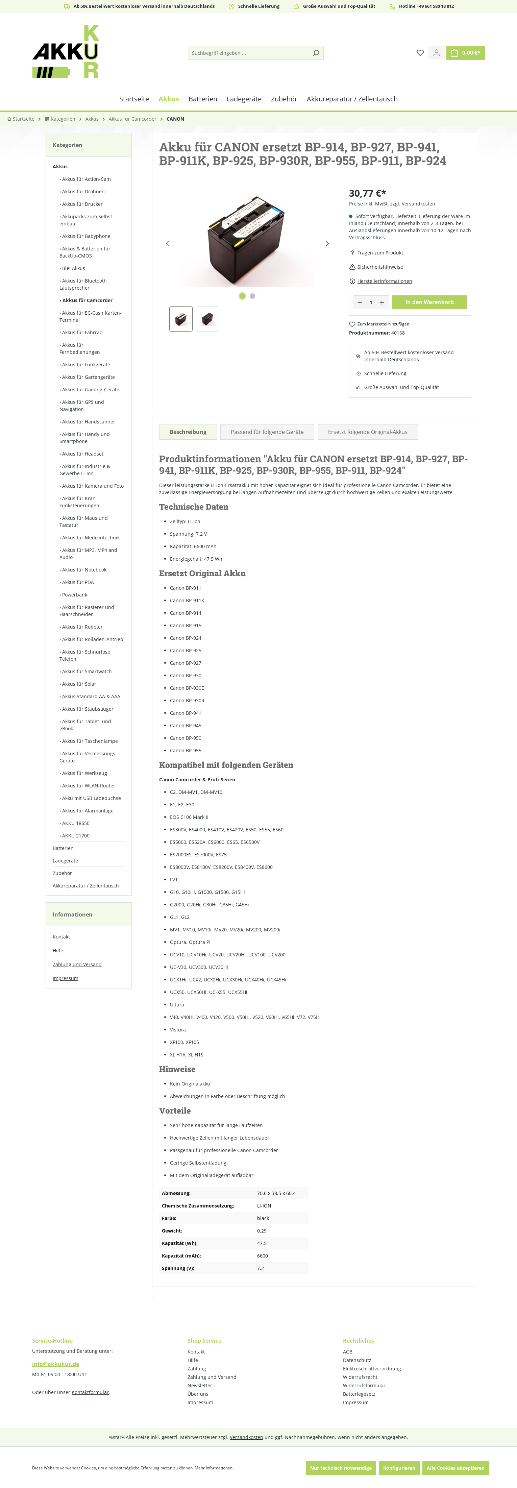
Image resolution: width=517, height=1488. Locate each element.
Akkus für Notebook (84, 569)
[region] (247, 259)
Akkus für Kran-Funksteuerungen (79, 502)
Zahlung (197, 1368)
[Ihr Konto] (436, 52)
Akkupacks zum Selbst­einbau (86, 220)
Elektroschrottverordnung (372, 1368)
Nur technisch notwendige (341, 1468)
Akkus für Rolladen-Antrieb (92, 639)
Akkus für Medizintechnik (91, 537)
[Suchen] (315, 52)
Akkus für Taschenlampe (90, 741)
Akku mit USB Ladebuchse (91, 798)
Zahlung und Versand (77, 964)
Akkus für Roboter (82, 627)
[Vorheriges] (167, 243)
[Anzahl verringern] (360, 302)
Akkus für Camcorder (88, 300)
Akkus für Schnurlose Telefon (84, 655)
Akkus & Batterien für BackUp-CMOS (84, 252)
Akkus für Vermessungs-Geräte (88, 757)
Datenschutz (357, 1360)
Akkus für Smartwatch (87, 671)
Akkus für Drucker (82, 204)
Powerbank (74, 594)
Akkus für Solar (79, 684)
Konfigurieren (399, 1468)
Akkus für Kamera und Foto (93, 486)
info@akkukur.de (55, 1364)
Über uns (198, 1394)
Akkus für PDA (78, 582)
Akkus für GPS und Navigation (81, 405)
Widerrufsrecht (360, 1377)
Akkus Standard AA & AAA (91, 696)
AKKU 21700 (76, 835)
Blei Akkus (73, 268)
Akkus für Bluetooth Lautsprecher (83, 284)
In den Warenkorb (429, 302)
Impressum (65, 978)
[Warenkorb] (465, 53)
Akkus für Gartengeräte (88, 377)
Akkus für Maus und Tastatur (83, 521)
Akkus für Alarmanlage (88, 810)
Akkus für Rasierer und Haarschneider (86, 610)
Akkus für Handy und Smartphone (84, 437)
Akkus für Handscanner (88, 421)
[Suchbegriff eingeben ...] (248, 52)
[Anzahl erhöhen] (382, 302)
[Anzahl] (370, 302)
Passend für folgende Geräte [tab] (267, 432)
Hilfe (58, 950)
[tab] (188, 432)
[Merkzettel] (420, 52)
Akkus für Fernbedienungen (79, 348)
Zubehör (62, 873)
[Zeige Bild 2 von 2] (252, 296)
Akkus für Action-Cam (86, 179)
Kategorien (60, 119)
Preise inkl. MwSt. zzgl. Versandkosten (392, 203)
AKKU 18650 (76, 823)
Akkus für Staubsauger (88, 709)
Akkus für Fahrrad (82, 332)
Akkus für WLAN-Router (88, 785)
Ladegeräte (65, 860)
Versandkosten (246, 1437)
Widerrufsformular (364, 1385)
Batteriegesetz (359, 1394)
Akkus (60, 166)
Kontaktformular (90, 1392)
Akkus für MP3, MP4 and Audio (88, 553)
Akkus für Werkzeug (84, 773)
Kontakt (61, 936)
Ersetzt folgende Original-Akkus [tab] (368, 432)
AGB (347, 1351)
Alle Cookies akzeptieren (456, 1468)
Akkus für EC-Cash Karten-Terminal (90, 316)
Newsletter (200, 1385)
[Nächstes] (327, 243)
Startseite (20, 119)
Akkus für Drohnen (83, 191)
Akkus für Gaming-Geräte (90, 389)
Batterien (63, 848)
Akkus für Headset (82, 453)
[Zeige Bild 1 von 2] (242, 296)
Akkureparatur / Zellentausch (86, 885)
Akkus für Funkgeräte (86, 364)
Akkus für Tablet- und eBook (85, 725)
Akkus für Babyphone (86, 236)
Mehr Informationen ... (216, 1468)
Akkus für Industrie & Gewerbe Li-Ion (84, 470)
